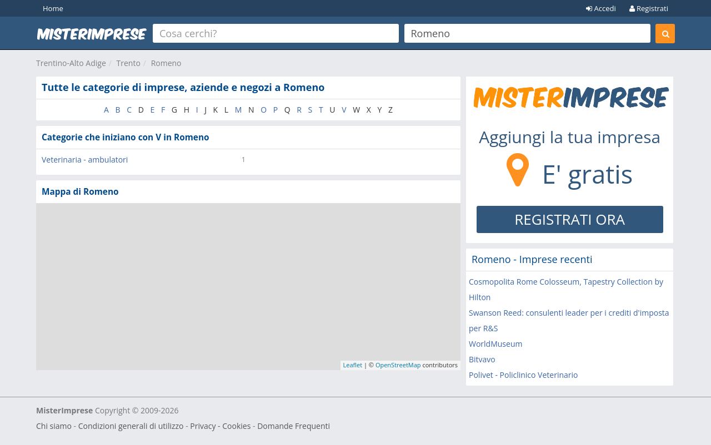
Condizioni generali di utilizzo (131, 426)
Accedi (601, 8)
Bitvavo (482, 359)
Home (53, 8)
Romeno (166, 63)
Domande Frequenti (293, 426)
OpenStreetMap (398, 365)
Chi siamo (54, 426)
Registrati (648, 8)
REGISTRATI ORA (569, 219)
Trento (129, 63)
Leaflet (353, 365)
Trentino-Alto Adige (71, 63)
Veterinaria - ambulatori (85, 159)
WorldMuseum (495, 343)
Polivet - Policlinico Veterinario (523, 375)
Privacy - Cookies (220, 426)
